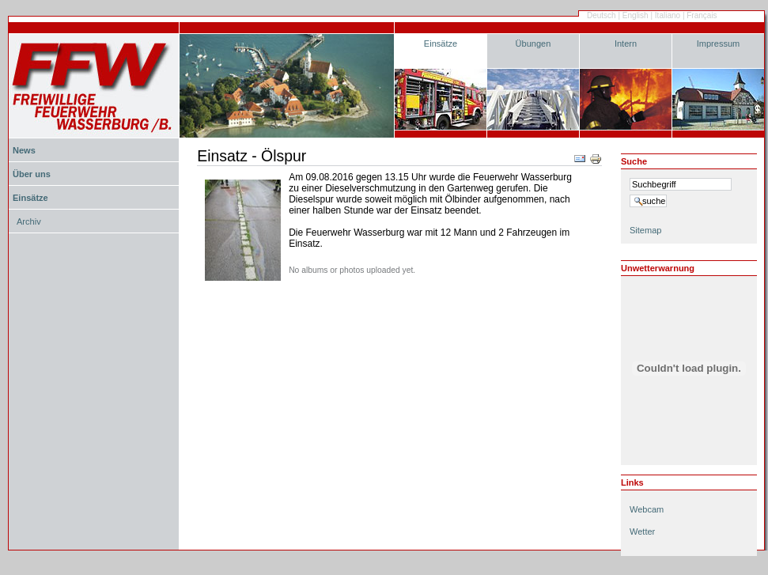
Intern (626, 43)
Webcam (647, 509)
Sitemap (645, 230)
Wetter (642, 531)
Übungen (533, 43)
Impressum (718, 43)
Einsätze (440, 43)
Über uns (32, 174)
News (24, 150)
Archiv (29, 221)
